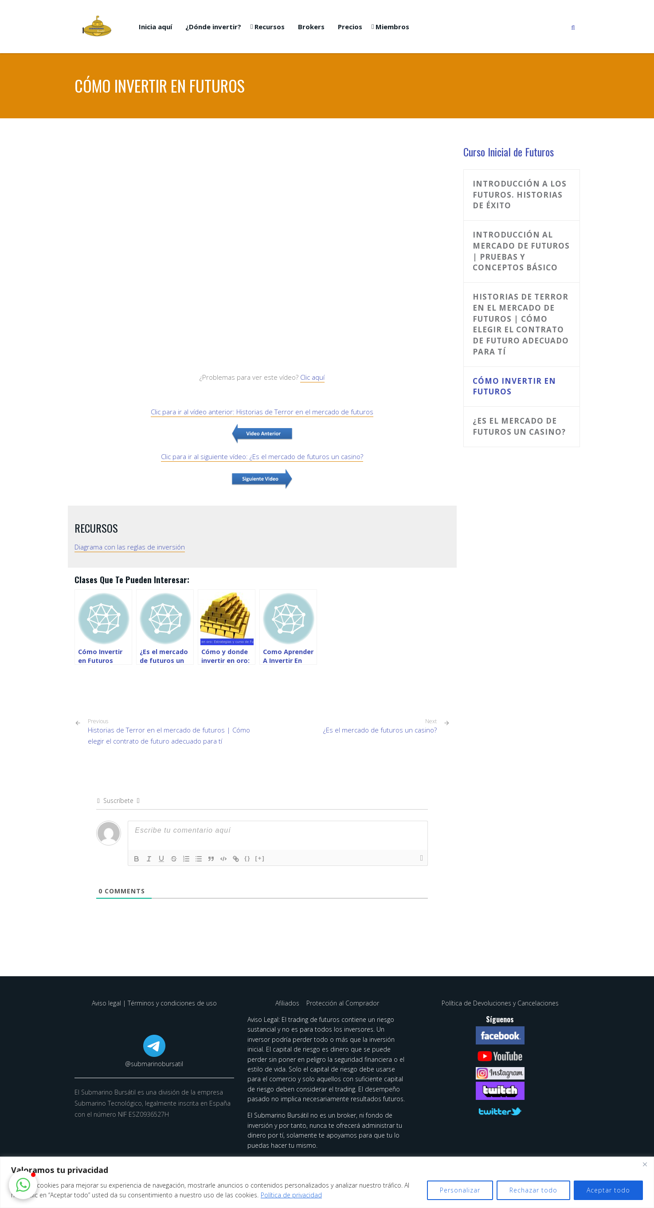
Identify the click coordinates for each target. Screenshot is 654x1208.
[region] (327, 1182)
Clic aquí (312, 377)
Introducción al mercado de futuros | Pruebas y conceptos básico (521, 251)
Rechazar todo (533, 1190)
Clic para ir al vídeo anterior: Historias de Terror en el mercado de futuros (262, 411)
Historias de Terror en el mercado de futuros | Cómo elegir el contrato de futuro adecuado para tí (172, 731)
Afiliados (288, 1003)
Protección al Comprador (342, 1003)
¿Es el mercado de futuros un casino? (380, 729)
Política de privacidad (291, 1195)
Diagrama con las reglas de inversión (129, 546)
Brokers (311, 26)
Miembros (392, 26)
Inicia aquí (155, 26)
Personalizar (460, 1190)
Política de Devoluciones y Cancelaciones (500, 1003)
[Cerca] (644, 1164)
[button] (23, 1185)
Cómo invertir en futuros (514, 386)
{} (247, 858)
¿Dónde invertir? (213, 26)
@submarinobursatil (154, 1064)
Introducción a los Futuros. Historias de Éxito (520, 195)
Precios (350, 26)
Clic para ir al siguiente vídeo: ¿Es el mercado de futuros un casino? (262, 456)
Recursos (270, 26)
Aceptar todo (608, 1190)
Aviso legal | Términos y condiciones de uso (154, 1003)
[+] (260, 858)
